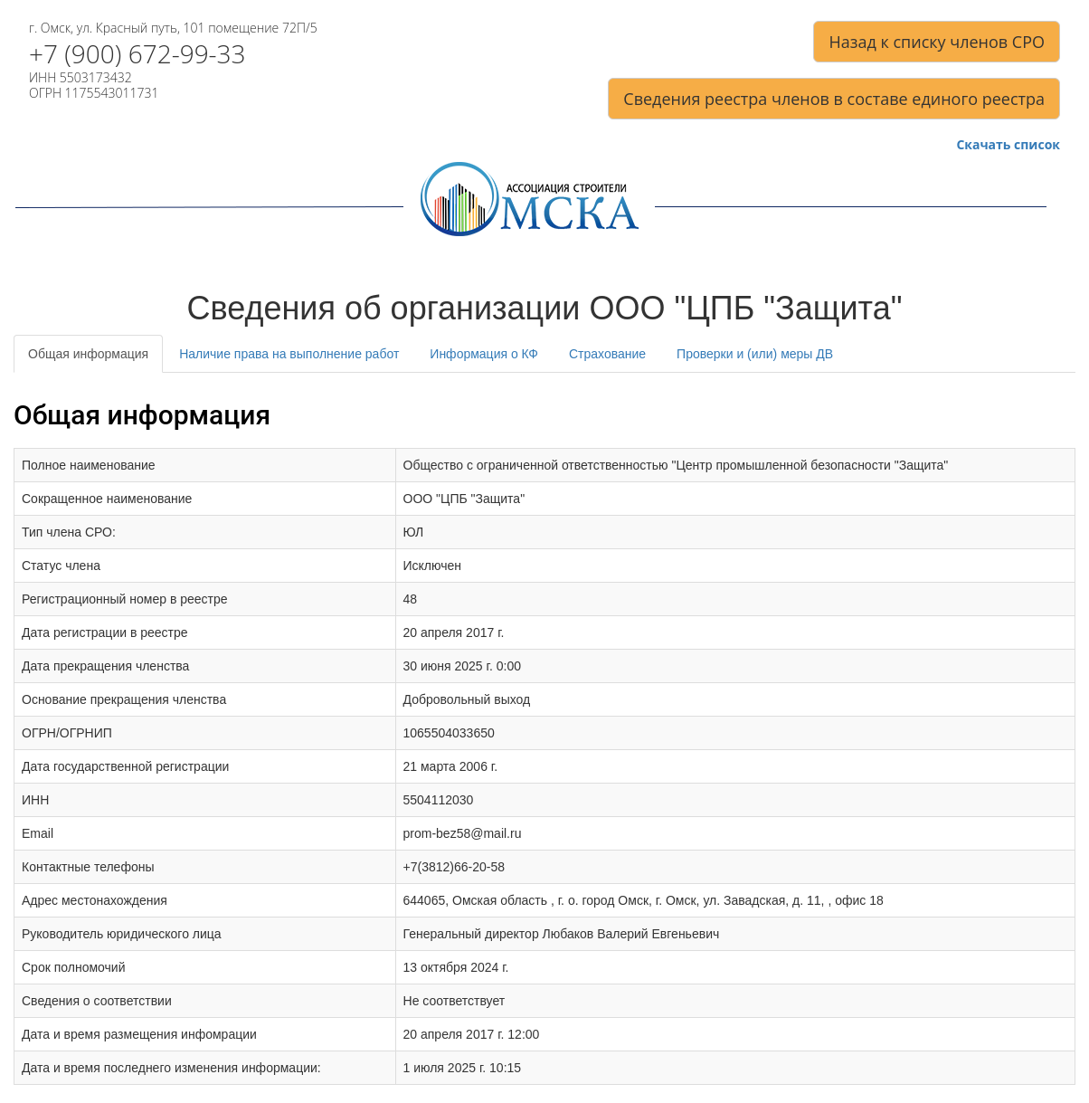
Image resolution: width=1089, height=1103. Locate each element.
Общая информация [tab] (88, 354)
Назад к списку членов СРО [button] (937, 41)
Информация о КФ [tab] (484, 354)
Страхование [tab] (607, 354)
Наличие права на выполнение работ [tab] (289, 354)
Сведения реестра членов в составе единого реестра (834, 98)
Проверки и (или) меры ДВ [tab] (755, 354)
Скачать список (1008, 145)
